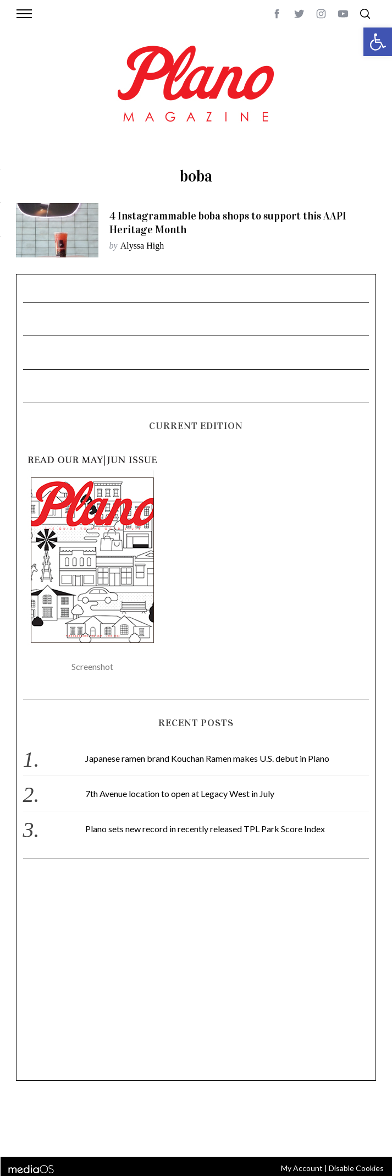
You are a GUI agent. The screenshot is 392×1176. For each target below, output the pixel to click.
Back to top (360, 1120)
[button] (377, 42)
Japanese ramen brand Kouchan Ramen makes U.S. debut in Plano (207, 758)
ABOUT (38, 1120)
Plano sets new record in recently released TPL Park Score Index (205, 828)
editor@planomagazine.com (164, 1133)
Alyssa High (142, 245)
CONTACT (70, 1120)
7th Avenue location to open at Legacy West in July (179, 793)
